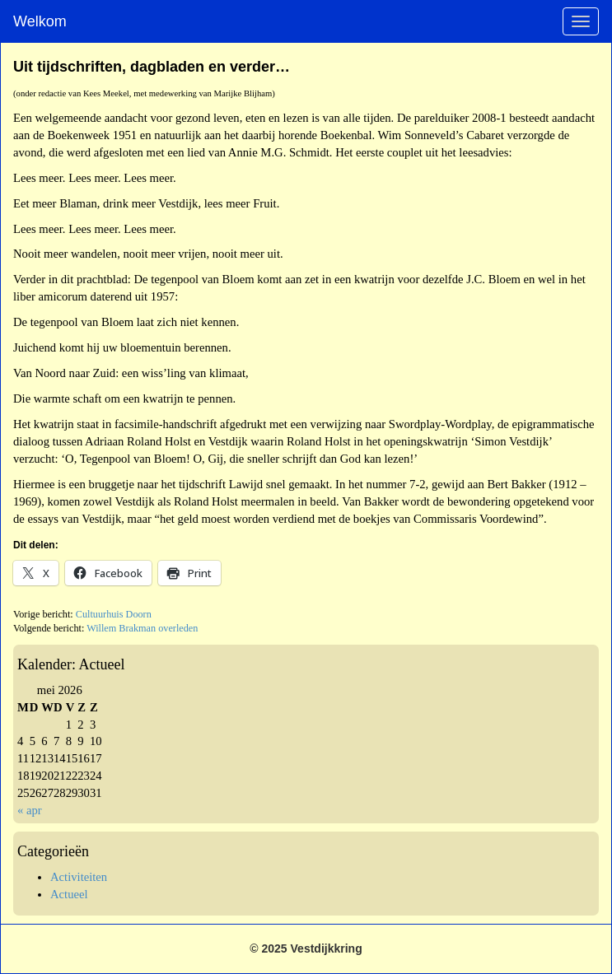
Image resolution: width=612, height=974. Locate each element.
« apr (29, 810)
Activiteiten (78, 876)
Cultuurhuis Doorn (114, 614)
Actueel (69, 894)
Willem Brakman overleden (142, 628)
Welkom (40, 21)
